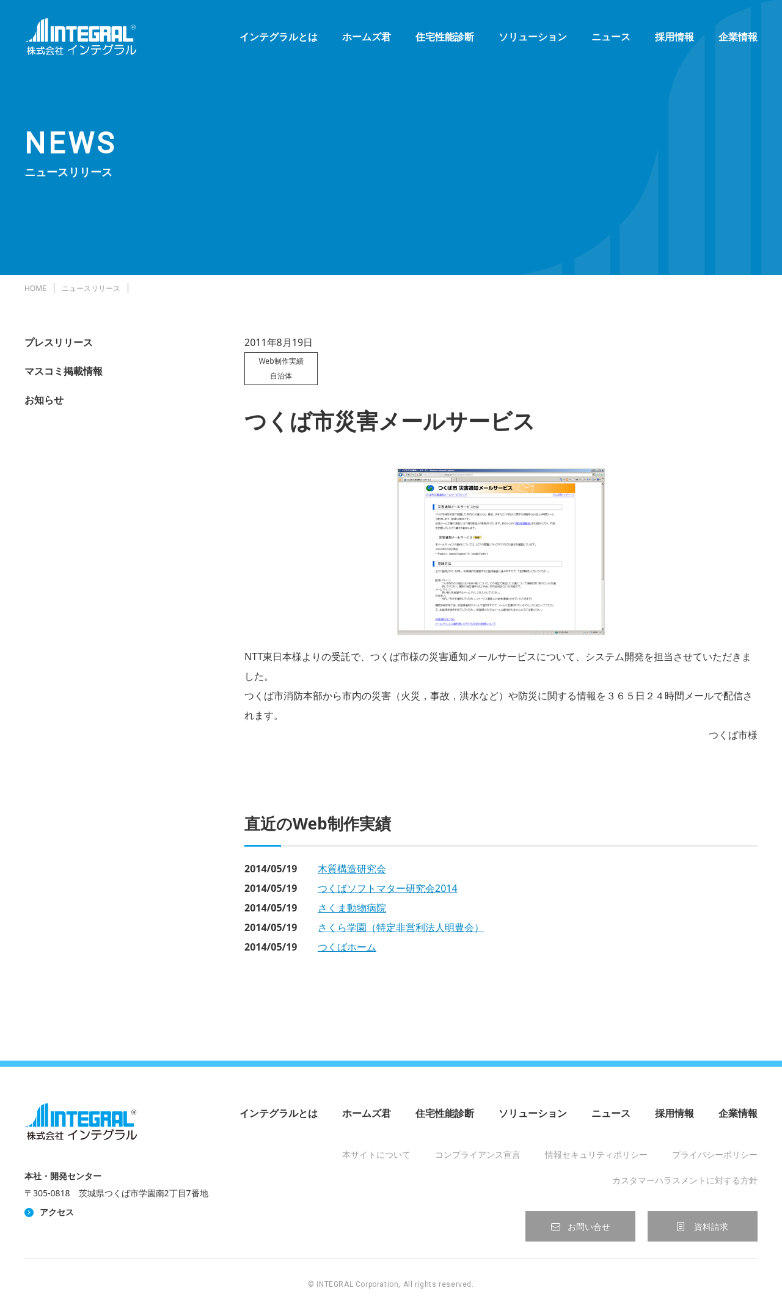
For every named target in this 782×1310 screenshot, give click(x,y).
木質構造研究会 (352, 868)
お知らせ (44, 400)
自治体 (281, 375)
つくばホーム (347, 947)
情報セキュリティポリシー (596, 1154)
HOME (35, 288)
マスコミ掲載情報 (63, 371)
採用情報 (674, 36)
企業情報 (738, 36)
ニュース (610, 36)
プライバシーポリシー (715, 1154)
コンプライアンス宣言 (478, 1154)
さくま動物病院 (352, 907)
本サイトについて (376, 1154)
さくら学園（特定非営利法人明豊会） (401, 927)
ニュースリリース (91, 288)
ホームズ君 (366, 36)
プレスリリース (58, 342)
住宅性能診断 (444, 36)
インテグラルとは (278, 36)
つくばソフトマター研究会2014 (388, 888)
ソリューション (533, 36)
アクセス (57, 1212)
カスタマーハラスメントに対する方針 (685, 1180)
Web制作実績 (280, 361)
